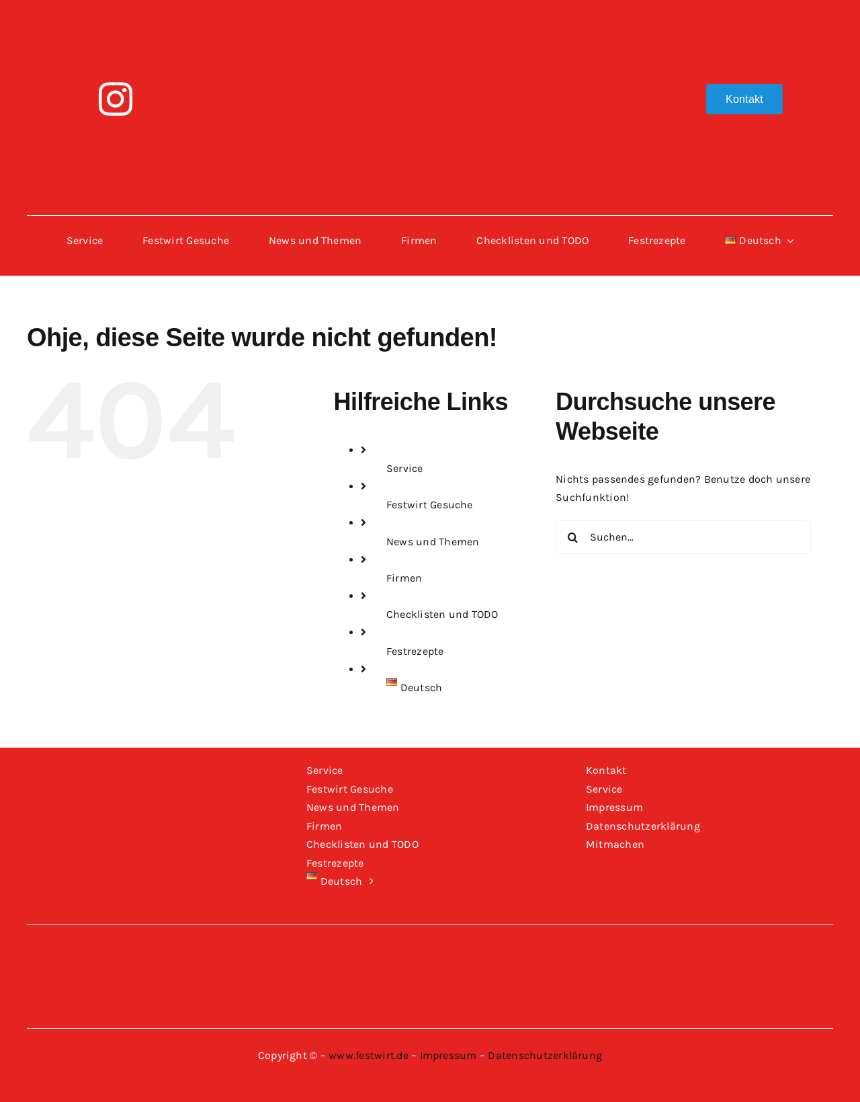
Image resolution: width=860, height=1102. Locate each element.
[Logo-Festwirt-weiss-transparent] (430, 18)
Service (404, 468)
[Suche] (572, 537)
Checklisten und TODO (442, 614)
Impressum (448, 1055)
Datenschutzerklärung (545, 1055)
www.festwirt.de (368, 1055)
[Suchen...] (683, 537)
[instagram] (115, 99)
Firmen (404, 578)
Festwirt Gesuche (429, 504)
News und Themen (433, 541)
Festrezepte (415, 651)
